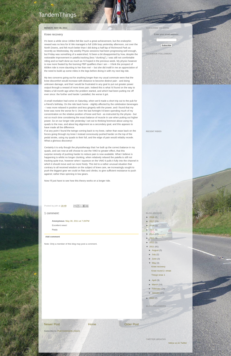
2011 (152, 246)
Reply (55, 229)
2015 (152, 230)
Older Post (131, 324)
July (154, 254)
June (154, 259)
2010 (152, 298)
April (154, 280)
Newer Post (52, 324)
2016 (152, 225)
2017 (152, 221)
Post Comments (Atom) (68, 331)
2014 (152, 234)
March (155, 284)
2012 (152, 242)
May (154, 263)
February (156, 288)
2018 (152, 217)
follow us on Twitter (177, 343)
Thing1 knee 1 (158, 275)
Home (92, 324)
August (155, 250)
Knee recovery (158, 266)
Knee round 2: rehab (161, 271)
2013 (152, 238)
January (156, 293)
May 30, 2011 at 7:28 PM (77, 221)
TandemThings (57, 15)
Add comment (52, 236)
